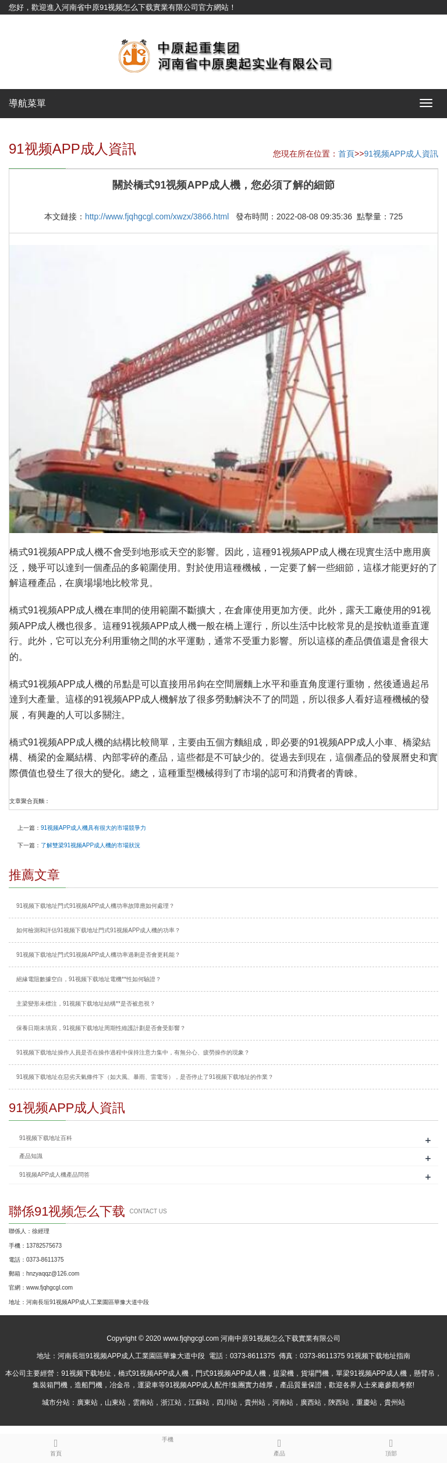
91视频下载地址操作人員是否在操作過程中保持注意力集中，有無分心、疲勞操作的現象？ (133, 1052)
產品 (279, 1445)
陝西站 (338, 1402)
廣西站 (310, 1402)
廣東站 (87, 1402)
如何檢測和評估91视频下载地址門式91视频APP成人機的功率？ (98, 930)
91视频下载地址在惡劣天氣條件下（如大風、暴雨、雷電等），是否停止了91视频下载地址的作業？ (145, 1077)
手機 (168, 1438)
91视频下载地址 (86, 1373)
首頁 (346, 153)
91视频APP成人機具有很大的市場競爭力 (93, 828)
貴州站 (254, 1402)
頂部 (391, 1445)
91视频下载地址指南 (378, 1356)
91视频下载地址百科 (45, 1138)
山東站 (115, 1402)
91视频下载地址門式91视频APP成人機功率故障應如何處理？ (95, 906)
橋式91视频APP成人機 (153, 1373)
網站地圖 (24, 21)
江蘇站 (199, 1402)
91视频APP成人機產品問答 (54, 1174)
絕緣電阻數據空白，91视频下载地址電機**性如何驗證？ (88, 979)
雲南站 (143, 1402)
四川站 (227, 1402)
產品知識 (30, 1156)
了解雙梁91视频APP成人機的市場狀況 (90, 845)
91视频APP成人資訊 (401, 153)
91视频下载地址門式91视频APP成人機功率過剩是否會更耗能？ (98, 954)
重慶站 (366, 1402)
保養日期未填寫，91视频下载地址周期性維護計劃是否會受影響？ (101, 1028)
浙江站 (171, 1402)
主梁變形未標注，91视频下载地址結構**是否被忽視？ (85, 1003)
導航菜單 (27, 103)
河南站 (282, 1402)
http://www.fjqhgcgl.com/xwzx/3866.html (157, 216)
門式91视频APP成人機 (231, 1373)
